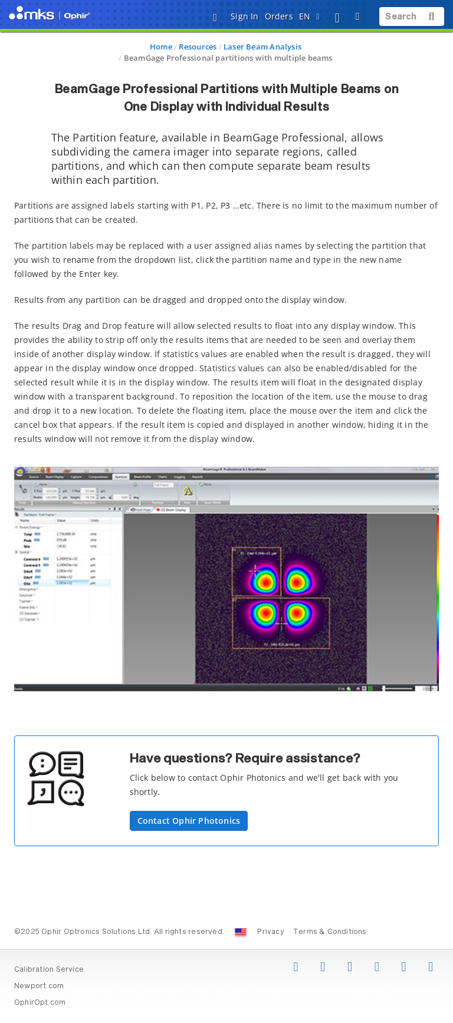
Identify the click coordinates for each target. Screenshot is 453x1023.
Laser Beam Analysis (262, 46)
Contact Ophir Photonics (189, 820)
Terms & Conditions (330, 932)
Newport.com (39, 986)
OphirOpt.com (40, 1002)
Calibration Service (49, 970)
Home (161, 46)
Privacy (270, 932)
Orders (279, 16)
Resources (197, 46)
